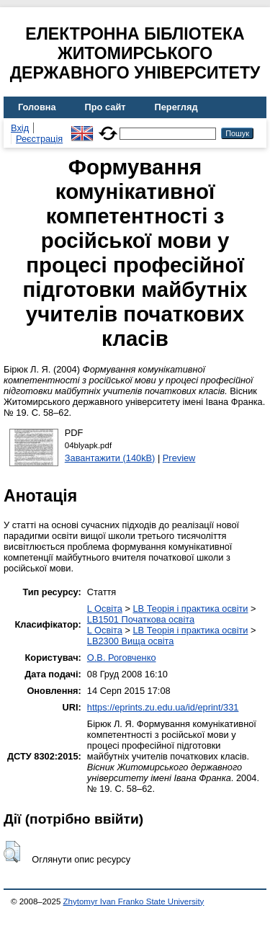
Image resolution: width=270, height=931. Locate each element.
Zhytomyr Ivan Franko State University (133, 901)
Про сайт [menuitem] (105, 107)
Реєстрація (39, 138)
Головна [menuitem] (37, 107)
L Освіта (104, 608)
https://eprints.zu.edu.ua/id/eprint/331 (163, 707)
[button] (12, 852)
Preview (179, 458)
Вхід (20, 127)
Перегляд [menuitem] (176, 107)
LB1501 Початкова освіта (140, 619)
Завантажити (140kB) (110, 458)
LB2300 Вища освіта (130, 641)
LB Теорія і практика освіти (190, 608)
